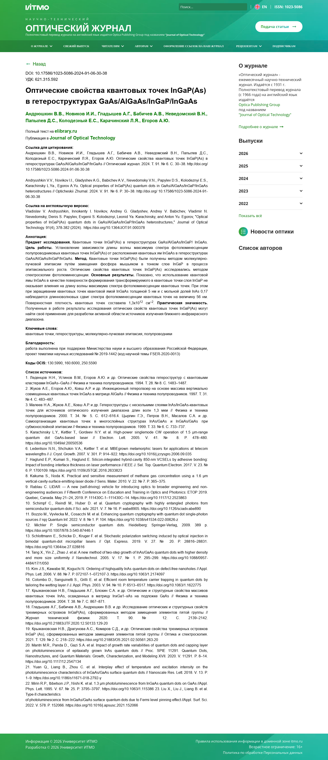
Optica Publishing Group (259, 104)
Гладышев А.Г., (115, 113)
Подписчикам (284, 46)
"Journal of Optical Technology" (265, 114)
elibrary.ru (66, 131)
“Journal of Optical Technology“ (186, 35)
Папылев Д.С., (42, 120)
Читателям (113, 46)
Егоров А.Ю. (156, 120)
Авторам (144, 46)
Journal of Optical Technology (82, 137)
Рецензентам (249, 46)
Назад (36, 64)
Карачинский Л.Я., (120, 120)
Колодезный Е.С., (79, 120)
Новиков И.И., (81, 113)
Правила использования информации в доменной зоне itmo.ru (245, 740)
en (261, 7)
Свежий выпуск (76, 46)
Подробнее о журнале (261, 126)
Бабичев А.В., (148, 113)
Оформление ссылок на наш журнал (193, 46)
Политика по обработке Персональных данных (260, 752)
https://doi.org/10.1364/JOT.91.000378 (114, 228)
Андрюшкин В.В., (45, 113)
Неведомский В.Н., (186, 113)
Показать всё (250, 215)
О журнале (41, 46)
